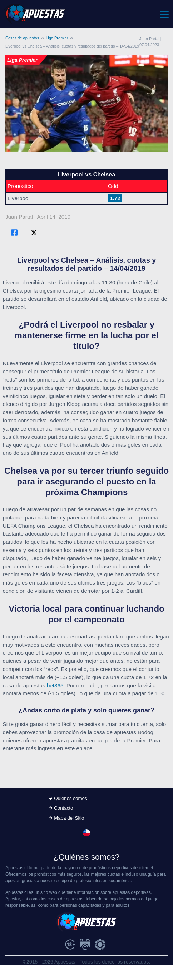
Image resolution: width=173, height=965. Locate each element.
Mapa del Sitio (69, 818)
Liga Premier (57, 38)
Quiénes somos (70, 798)
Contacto (63, 808)
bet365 (55, 685)
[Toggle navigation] (164, 14)
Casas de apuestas (22, 38)
